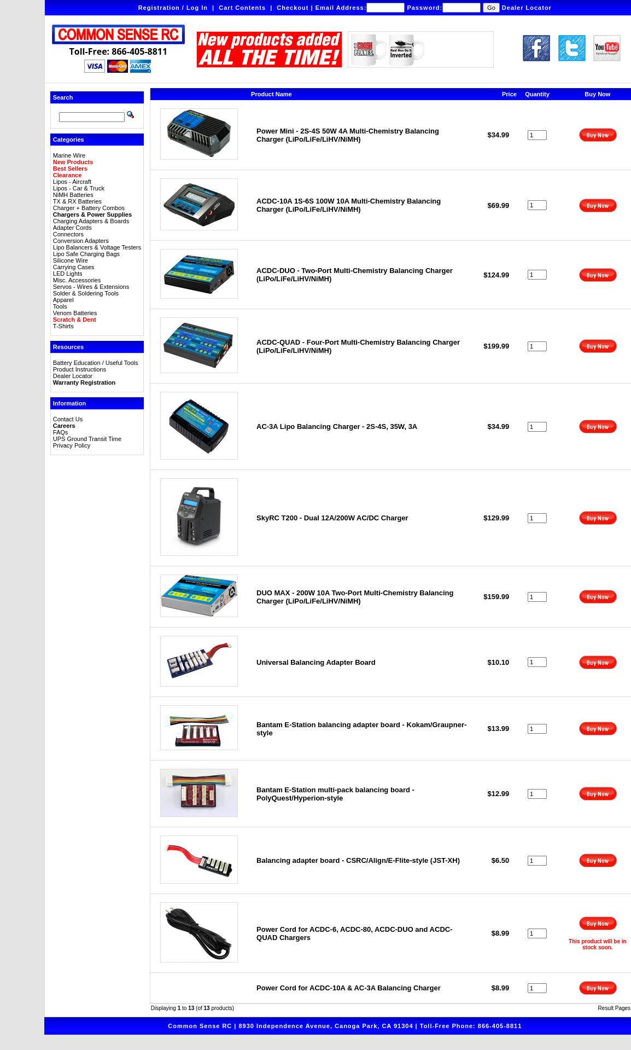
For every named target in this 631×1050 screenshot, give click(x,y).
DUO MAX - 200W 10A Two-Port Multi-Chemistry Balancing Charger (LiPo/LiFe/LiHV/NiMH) (354, 597)
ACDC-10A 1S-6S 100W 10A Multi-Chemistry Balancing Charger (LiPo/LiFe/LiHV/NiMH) (348, 205)
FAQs (60, 432)
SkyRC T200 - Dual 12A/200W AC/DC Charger (332, 518)
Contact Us (68, 419)
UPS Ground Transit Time (87, 439)
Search (63, 97)
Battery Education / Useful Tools (95, 362)
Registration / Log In (173, 7)
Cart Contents (242, 7)
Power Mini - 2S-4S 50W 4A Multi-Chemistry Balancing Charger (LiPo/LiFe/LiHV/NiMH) (347, 135)
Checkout (292, 7)
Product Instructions (79, 369)
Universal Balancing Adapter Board (316, 662)
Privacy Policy (71, 445)
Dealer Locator (527, 7)
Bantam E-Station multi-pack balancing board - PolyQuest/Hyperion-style (335, 794)
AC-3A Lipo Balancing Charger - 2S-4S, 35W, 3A (336, 426)
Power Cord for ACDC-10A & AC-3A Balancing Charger (348, 988)
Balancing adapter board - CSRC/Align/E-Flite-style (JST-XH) (358, 860)
